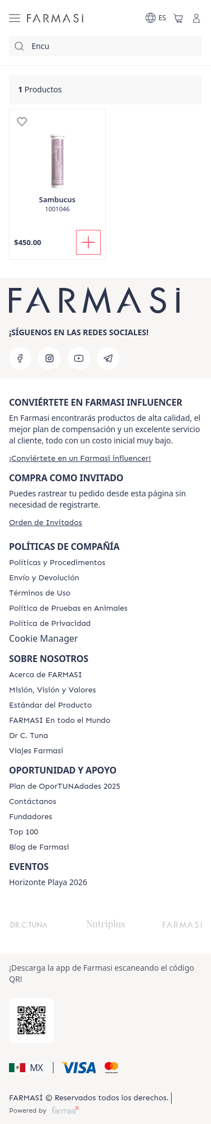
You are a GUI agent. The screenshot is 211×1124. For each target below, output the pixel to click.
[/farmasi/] (55, 18)
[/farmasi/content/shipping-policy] (44, 578)
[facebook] (20, 358)
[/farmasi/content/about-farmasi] (45, 674)
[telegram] (108, 358)
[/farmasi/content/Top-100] (23, 832)
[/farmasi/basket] (178, 18)
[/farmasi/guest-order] (45, 522)
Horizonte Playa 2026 (48, 882)
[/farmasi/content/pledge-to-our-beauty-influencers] (28, 735)
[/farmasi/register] (80, 458)
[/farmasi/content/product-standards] (50, 705)
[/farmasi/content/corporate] (59, 720)
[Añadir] (88, 242)
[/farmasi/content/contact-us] (32, 801)
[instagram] (49, 358)
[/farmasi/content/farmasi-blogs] (39, 847)
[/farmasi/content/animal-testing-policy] (68, 608)
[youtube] (79, 358)
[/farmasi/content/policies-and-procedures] (57, 562)
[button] (29, 1067)
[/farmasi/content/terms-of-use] (39, 593)
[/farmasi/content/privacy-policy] (50, 623)
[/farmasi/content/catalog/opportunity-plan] (64, 786)
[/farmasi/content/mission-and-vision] (52, 690)
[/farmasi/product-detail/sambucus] (57, 167)
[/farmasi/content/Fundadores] (30, 816)
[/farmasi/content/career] (36, 751)
